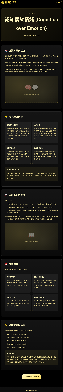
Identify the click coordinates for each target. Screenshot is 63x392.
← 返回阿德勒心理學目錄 (31, 376)
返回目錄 (58, 2)
